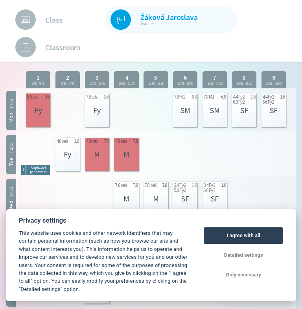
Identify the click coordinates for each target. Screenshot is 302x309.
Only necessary (243, 275)
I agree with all (243, 235)
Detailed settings (243, 255)
